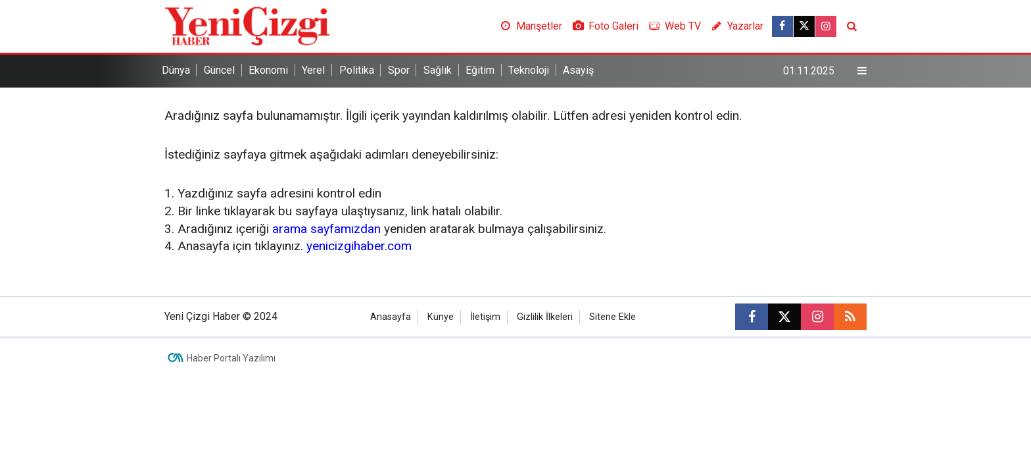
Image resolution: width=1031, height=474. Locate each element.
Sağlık (437, 70)
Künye (440, 317)
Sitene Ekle (612, 317)
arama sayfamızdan (326, 228)
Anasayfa (390, 317)
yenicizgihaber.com (359, 245)
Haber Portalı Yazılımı (231, 358)
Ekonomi (268, 70)
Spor (399, 70)
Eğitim (480, 70)
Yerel (313, 70)
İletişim (485, 317)
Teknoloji (528, 70)
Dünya (176, 70)
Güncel (219, 70)
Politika (356, 70)
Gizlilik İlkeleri (545, 317)
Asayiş (578, 70)
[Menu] (862, 71)
